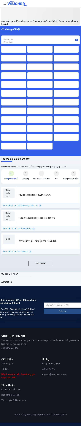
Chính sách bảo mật (11, 389)
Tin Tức (5, 369)
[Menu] (4, 3)
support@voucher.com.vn (54, 374)
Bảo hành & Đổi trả (10, 395)
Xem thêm (40, 263)
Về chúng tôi (7, 363)
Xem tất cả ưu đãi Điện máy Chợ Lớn (22, 205)
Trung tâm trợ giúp (51, 363)
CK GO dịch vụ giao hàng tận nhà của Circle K (37, 241)
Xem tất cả (6, 282)
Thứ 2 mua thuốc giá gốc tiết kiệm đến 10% (36, 218)
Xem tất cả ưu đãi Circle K (17, 251)
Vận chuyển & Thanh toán (13, 400)
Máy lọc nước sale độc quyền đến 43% (34, 195)
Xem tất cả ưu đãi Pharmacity (19, 228)
